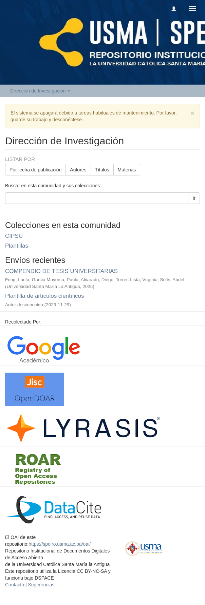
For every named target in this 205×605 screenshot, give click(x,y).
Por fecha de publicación (35, 169)
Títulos (102, 169)
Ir (193, 198)
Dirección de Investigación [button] (40, 90)
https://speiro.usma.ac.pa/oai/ (60, 544)
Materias (127, 169)
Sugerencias (41, 584)
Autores (78, 169)
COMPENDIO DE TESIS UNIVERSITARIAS (61, 271)
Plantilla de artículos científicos (44, 296)
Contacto (14, 584)
